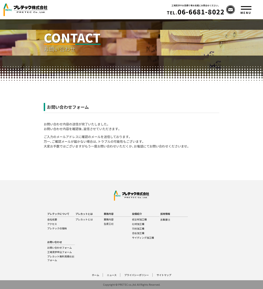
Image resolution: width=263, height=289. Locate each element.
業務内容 (109, 219)
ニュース (112, 275)
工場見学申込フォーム (59, 252)
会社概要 (52, 219)
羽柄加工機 (138, 228)
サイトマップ (164, 275)
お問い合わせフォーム (59, 247)
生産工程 (109, 224)
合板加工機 (138, 233)
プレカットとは (84, 219)
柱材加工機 (138, 224)
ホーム (95, 275)
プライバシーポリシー (136, 275)
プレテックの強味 (57, 228)
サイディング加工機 (143, 237)
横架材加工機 (139, 219)
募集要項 (165, 219)
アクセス (52, 224)
